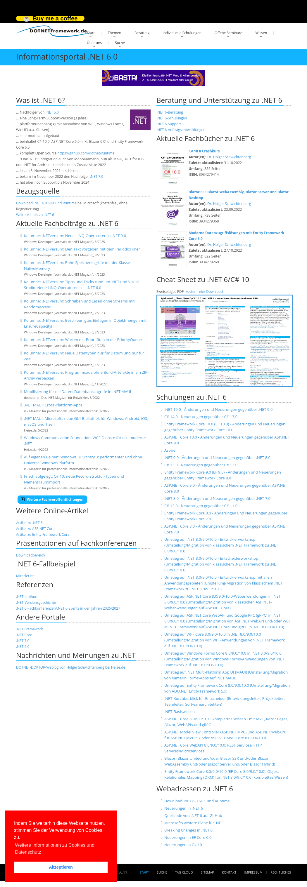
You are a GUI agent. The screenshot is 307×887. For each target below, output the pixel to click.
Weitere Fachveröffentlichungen (52, 499)
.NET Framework (29, 629)
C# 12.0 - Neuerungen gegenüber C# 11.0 (200, 505)
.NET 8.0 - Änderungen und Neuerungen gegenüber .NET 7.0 (217, 498)
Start (91, 32)
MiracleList (25, 575)
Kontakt (229, 872)
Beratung (142, 32)
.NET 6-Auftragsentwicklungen (181, 129)
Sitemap (207, 872)
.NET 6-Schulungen (171, 118)
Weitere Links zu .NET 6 (35, 214)
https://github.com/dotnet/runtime (85, 153)
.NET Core (24, 634)
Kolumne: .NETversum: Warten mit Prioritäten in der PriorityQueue (83, 339)
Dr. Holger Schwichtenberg (229, 156)
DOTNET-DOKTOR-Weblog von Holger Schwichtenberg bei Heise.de (70, 667)
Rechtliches (280, 872)
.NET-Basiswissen (179, 711)
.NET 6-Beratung (169, 112)
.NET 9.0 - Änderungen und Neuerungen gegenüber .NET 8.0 (217, 457)
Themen (114, 32)
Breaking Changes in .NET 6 (188, 830)
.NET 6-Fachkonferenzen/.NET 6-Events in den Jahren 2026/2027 (68, 608)
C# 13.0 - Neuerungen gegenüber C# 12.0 (200, 464)
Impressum (253, 872)
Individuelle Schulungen (182, 32)
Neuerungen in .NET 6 (183, 808)
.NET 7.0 (96, 176)
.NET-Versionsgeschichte (36, 602)
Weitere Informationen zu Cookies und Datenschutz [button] (54, 849)
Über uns (94, 42)
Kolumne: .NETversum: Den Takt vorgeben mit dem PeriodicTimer (82, 249)
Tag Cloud (184, 872)
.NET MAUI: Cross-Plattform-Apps (53, 405)
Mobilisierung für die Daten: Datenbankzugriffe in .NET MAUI (77, 391)
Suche (120, 42)
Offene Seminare (228, 32)
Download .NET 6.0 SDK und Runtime (46, 203)
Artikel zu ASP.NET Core (35, 528)
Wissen (261, 32)
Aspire (169, 450)
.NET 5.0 (52, 112)
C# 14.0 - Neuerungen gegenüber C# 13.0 (200, 416)
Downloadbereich (30, 555)
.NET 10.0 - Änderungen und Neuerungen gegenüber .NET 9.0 (218, 409)
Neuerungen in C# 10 (183, 844)
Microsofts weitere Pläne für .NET (193, 822)
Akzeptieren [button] (61, 867)
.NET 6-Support (168, 123)
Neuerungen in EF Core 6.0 (188, 837)
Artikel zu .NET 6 (29, 522)
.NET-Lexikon (26, 596)
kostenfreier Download (204, 291)
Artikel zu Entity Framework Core (43, 534)
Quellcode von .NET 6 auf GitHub (193, 815)
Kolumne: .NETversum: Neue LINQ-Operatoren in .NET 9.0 (75, 235)
